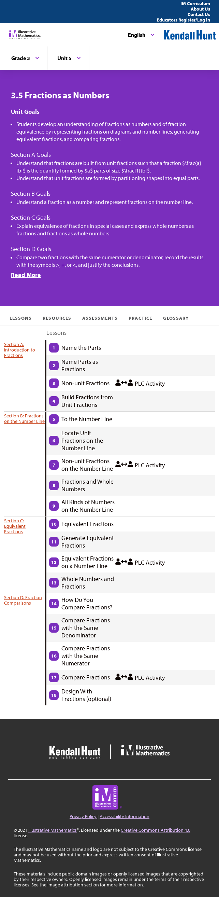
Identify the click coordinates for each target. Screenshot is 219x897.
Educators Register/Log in (183, 20)
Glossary (176, 318)
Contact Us (199, 14)
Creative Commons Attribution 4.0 (155, 830)
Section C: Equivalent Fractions (15, 526)
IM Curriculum (195, 3)
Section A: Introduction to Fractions (19, 349)
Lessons (21, 318)
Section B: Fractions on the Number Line (24, 418)
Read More (26, 275)
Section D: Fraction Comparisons (23, 600)
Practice (140, 318)
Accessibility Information (124, 816)
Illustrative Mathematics (52, 830)
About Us (200, 9)
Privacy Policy (83, 816)
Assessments (100, 318)
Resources (57, 318)
